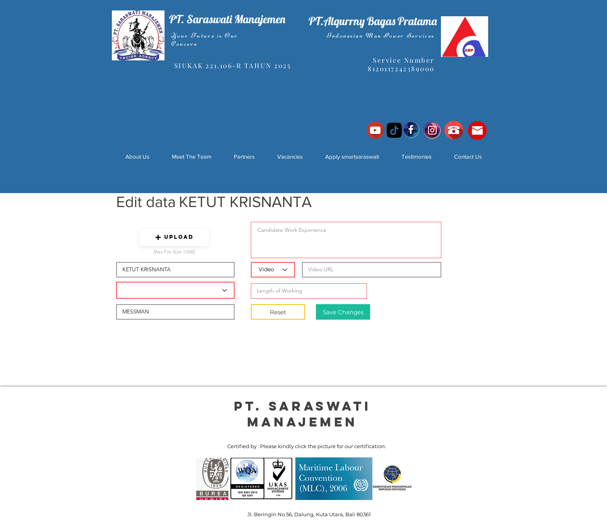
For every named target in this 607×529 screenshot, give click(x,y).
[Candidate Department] (175, 290)
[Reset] (278, 312)
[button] (174, 237)
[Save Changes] (343, 312)
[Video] (273, 269)
